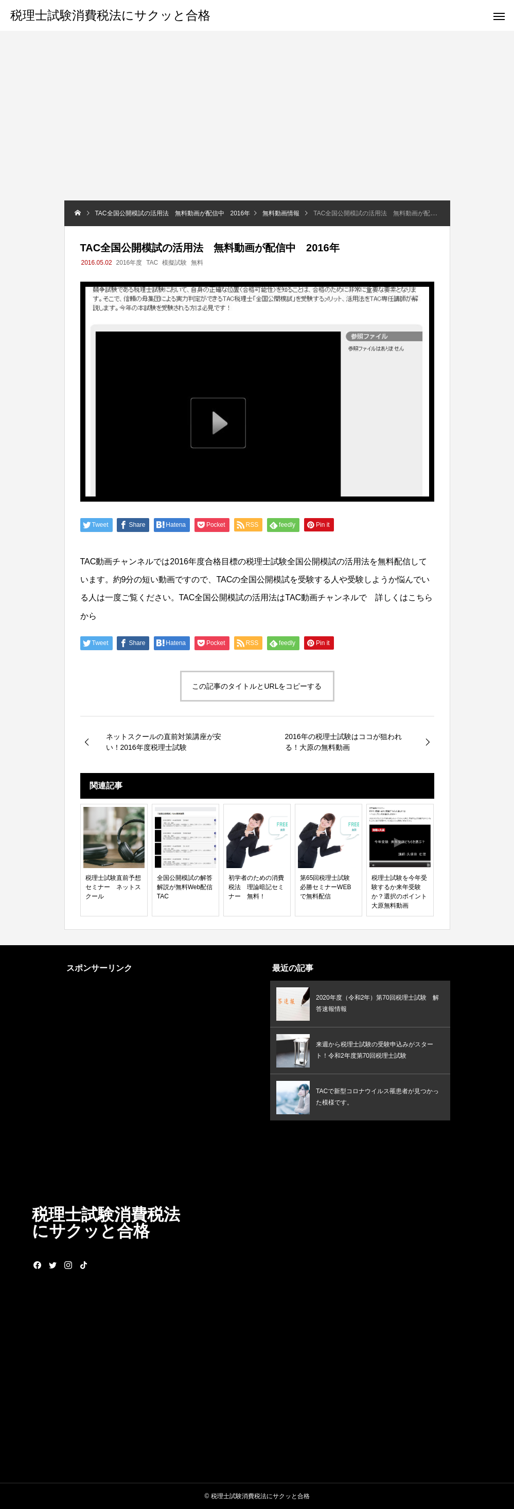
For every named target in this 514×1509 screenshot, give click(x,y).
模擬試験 (174, 262)
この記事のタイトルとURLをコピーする (257, 686)
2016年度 (129, 262)
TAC (152, 262)
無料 (197, 262)
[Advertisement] (257, 123)
